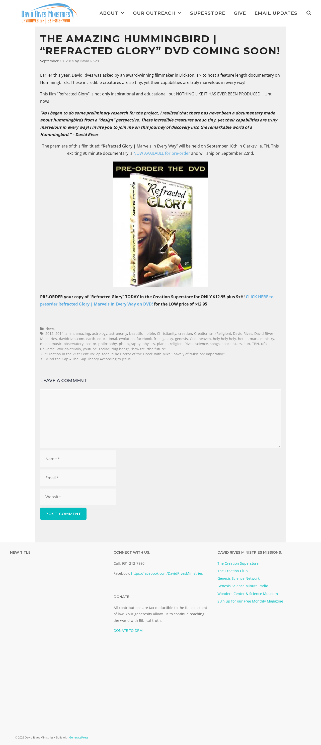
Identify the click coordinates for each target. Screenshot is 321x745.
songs (215, 343)
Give (240, 13)
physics (148, 343)
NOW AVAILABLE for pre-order (161, 153)
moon (45, 343)
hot (241, 338)
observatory (74, 343)
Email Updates (276, 13)
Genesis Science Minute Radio (242, 585)
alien (69, 333)
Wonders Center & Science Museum (247, 593)
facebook (144, 338)
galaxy (168, 338)
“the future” (156, 349)
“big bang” (120, 349)
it (247, 338)
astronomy (118, 333)
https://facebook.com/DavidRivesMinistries (167, 573)
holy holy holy (224, 338)
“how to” (138, 349)
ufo (264, 343)
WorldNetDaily (69, 349)
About (114, 13)
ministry (267, 338)
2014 (59, 333)
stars (237, 343)
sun (247, 343)
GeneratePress (78, 737)
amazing (83, 333)
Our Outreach (159, 13)
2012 (49, 333)
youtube (90, 349)
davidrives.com (71, 338)
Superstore (207, 13)
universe (47, 349)
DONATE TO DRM (128, 630)
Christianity (166, 333)
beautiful (136, 333)
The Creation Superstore (238, 563)
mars (254, 338)
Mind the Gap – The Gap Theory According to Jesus (88, 359)
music (57, 343)
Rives (189, 343)
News (50, 328)
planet (162, 343)
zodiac (104, 349)
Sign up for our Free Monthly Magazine (250, 601)
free (157, 338)
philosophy (107, 343)
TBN (255, 343)
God (193, 338)
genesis (181, 338)
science (201, 343)
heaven (205, 338)
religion (176, 343)
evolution (127, 338)
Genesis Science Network (238, 578)
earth (90, 338)
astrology (99, 333)
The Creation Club (232, 570)
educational (107, 338)
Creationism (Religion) (212, 333)
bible (150, 333)
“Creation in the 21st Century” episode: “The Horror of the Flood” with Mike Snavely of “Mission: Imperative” (135, 354)
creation (185, 333)
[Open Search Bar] (309, 13)
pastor (91, 343)
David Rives (242, 333)
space (226, 343)
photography (129, 343)
